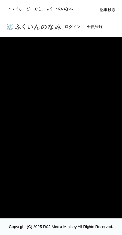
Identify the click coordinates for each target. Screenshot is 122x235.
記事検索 (107, 10)
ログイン (72, 26)
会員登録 (94, 26)
